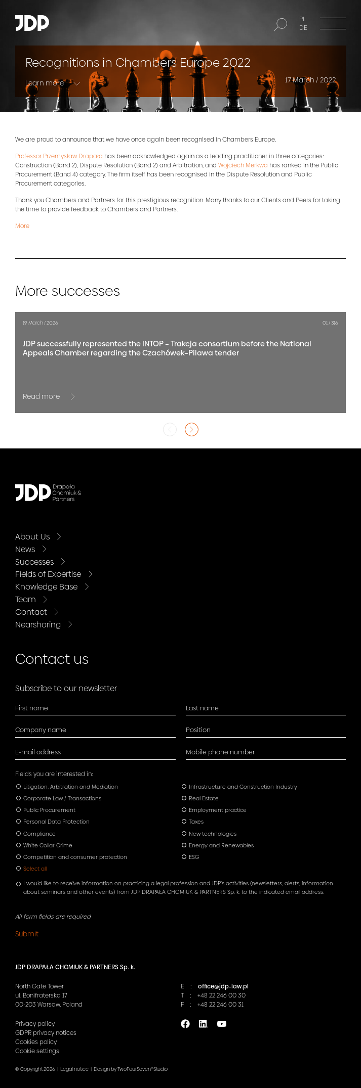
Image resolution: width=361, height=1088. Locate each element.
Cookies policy (36, 1042)
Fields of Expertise (48, 574)
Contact (31, 612)
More (22, 226)
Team (25, 599)
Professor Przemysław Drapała (59, 156)
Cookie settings (37, 1051)
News (25, 549)
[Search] (280, 24)
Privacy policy (35, 1024)
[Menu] (333, 23)
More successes (67, 291)
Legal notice (74, 1069)
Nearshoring (38, 624)
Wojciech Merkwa (243, 165)
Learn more (45, 83)
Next (191, 429)
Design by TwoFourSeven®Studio (131, 1069)
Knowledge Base (46, 587)
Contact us (52, 659)
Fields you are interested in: (54, 774)
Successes (34, 562)
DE (303, 28)
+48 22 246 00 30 (221, 995)
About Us (32, 536)
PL (302, 19)
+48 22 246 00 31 (220, 1005)
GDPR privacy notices (45, 1033)
